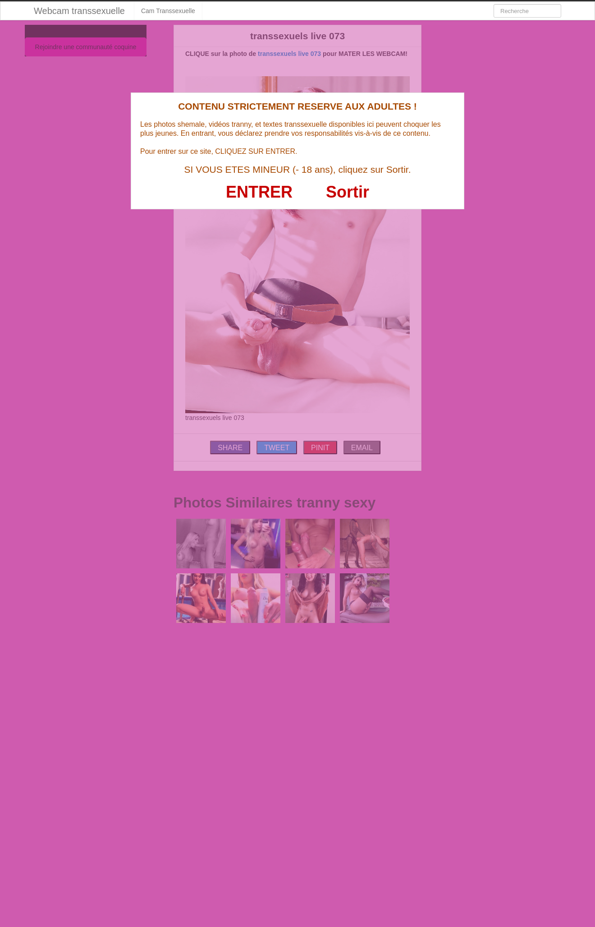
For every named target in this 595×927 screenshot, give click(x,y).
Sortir (347, 192)
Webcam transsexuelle (79, 11)
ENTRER (259, 192)
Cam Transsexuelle (168, 10)
